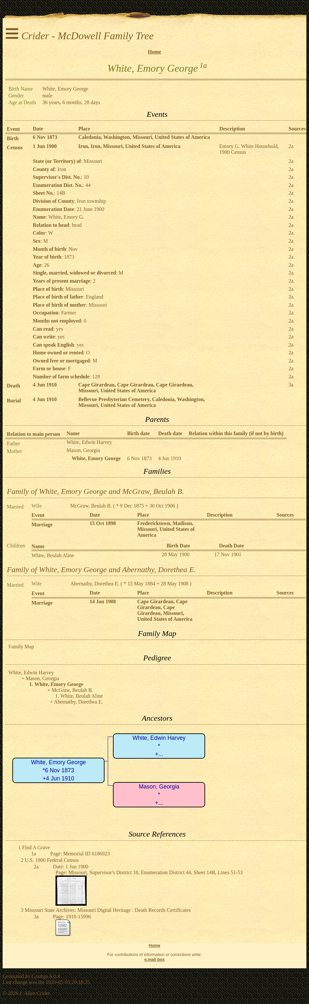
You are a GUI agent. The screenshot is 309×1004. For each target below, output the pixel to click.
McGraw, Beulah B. (91, 505)
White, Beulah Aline (52, 555)
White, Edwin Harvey (89, 442)
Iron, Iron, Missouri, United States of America (129, 146)
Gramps (40, 976)
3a (291, 384)
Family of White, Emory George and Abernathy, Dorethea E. (101, 569)
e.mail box (154, 959)
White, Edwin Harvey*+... (158, 746)
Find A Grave (36, 847)
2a (291, 146)
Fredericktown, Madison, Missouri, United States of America (166, 529)
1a (203, 65)
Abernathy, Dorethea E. (94, 583)
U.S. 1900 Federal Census (52, 860)
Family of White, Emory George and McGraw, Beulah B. (95, 491)
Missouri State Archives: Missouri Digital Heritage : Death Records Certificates (108, 910)
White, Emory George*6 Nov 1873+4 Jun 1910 (58, 770)
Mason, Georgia (83, 450)
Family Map (21, 646)
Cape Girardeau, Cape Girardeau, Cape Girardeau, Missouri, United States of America (135, 387)
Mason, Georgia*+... (159, 794)
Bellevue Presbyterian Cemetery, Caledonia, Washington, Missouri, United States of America (141, 402)
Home (154, 52)
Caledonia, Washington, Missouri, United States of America (144, 137)
